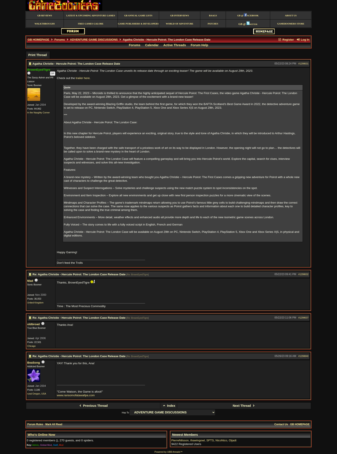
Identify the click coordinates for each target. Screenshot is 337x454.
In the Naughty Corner (38, 112)
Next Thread (244, 405)
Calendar (152, 45)
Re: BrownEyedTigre (137, 274)
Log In (302, 39)
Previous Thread (93, 405)
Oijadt (232, 440)
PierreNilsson (180, 440)
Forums (59, 39)
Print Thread (37, 55)
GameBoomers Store (290, 24)
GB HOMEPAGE (38, 39)
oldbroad (33, 324)
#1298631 (303, 63)
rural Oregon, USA (36, 393)
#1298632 (303, 274)
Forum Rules (35, 424)
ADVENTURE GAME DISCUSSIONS (94, 39)
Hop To (125, 412)
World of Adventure (179, 24)
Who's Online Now (41, 434)
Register (286, 39)
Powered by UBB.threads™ (168, 452)
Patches (213, 24)
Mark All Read (53, 424)
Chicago (31, 346)
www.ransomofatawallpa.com (76, 395)
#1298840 (303, 356)
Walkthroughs (45, 24)
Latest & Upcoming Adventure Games (90, 15)
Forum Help (199, 45)
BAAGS (213, 15)
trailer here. (83, 78)
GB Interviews (179, 15)
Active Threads (174, 45)
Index (168, 405)
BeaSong (33, 362)
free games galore (90, 24)
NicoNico (221, 440)
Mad (30, 280)
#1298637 (303, 317)
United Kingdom (35, 302)
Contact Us (281, 424)
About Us (291, 15)
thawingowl (197, 440)
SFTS (210, 440)
